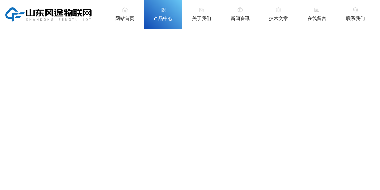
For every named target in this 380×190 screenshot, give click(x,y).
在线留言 (316, 18)
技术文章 (278, 18)
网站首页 (124, 18)
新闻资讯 (240, 18)
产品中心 (163, 18)
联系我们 (355, 18)
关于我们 (201, 18)
